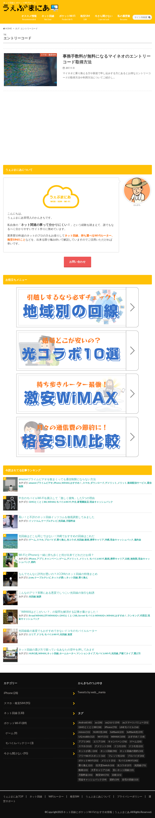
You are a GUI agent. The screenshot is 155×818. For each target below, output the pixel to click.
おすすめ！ (76, 483)
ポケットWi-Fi (67, 17)
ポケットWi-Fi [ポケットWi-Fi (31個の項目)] (88, 760)
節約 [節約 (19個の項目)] (114, 779)
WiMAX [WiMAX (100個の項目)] (118, 736)
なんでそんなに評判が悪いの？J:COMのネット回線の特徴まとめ (58, 573)
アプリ (40, 558)
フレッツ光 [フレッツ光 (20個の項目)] (116, 755)
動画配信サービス (137, 483)
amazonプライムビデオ (41, 483)
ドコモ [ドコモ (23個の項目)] (120, 746)
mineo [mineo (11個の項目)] (84, 731)
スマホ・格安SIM (17, 703)
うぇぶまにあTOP (13, 796)
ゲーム (32, 539)
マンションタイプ (85, 653)
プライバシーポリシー (129, 796)
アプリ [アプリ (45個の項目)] (84, 741)
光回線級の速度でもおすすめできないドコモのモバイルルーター (58, 630)
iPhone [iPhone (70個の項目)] (111, 727)
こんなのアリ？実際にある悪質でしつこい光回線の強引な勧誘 (56, 592)
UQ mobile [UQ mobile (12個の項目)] (86, 736)
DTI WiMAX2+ (51, 615)
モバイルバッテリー (19, 743)
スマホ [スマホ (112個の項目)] (85, 746)
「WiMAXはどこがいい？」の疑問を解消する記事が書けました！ (58, 611)
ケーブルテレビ (49, 521)
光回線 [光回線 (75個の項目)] (140, 765)
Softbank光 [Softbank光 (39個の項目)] (135, 731)
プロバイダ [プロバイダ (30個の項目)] (136, 755)
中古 (74, 502)
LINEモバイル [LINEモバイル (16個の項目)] (129, 727)
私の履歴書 (123, 17)
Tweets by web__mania (91, 692)
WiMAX (65, 483)
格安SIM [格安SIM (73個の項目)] (102, 774)
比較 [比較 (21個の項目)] (116, 774)
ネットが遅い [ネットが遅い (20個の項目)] (88, 751)
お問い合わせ (77, 261)
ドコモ (40, 634)
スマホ (86, 483)
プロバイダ (50, 539)
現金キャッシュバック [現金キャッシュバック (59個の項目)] (92, 779)
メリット (122, 483)
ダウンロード (97, 483)
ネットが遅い (58, 577)
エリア (32, 634)
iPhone (57, 483)
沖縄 (107, 539)
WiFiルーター (56, 796)
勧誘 (39, 596)
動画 (87, 539)
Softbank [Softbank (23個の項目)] (117, 731)
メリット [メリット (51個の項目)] (108, 760)
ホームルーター (67, 653)
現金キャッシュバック (101, 502)
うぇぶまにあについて (98, 796)
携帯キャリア (97, 539)
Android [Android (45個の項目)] (85, 722)
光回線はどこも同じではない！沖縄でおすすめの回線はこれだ (56, 536)
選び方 (137, 653)
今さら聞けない (103, 17)
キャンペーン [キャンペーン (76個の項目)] (117, 741)
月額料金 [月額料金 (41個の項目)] (85, 774)
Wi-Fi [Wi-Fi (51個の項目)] (103, 736)
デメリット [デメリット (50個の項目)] (103, 746)
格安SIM (85, 17)
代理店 (143, 615)
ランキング (133, 615)
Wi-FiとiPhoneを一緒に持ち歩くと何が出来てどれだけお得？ (56, 554)
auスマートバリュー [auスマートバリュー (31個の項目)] (135, 722)
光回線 (61, 521)
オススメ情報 (29, 17)
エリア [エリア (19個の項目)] (99, 741)
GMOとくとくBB (38, 502)
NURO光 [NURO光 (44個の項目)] (100, 731)
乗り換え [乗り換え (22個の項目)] (85, 765)
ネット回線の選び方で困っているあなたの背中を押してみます (56, 649)
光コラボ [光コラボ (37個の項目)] (124, 765)
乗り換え (61, 539)
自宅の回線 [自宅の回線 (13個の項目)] (130, 779)
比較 (127, 558)
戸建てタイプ (126, 653)
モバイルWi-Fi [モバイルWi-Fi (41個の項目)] (128, 760)
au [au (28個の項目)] (98, 722)
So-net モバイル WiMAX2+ (92, 615)
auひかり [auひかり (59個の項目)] (112, 722)
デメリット (111, 483)
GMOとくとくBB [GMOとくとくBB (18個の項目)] (90, 727)
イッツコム (34, 521)
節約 (33, 562)
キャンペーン (51, 558)
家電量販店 (83, 502)
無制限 (133, 558)
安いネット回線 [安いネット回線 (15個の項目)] (123, 770)
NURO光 (33, 653)
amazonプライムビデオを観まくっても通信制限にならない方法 (57, 479)
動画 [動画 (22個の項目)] (83, 770)
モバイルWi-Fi (63, 502)
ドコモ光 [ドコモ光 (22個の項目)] (136, 746)
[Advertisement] (77, 129)
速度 (70, 634)
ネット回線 (48, 17)
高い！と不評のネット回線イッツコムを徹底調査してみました (56, 517)
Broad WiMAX (36, 615)
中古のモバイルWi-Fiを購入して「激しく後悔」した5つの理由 (57, 498)
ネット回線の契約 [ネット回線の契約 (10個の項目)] (131, 751)
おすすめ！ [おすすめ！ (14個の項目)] (136, 736)
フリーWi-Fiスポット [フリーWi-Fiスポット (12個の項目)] (92, 755)
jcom (31, 577)
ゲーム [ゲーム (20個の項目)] (135, 741)
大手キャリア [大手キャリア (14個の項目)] (100, 770)
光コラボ (71, 539)
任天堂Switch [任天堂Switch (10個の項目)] (105, 765)
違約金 (137, 539)
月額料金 (70, 521)
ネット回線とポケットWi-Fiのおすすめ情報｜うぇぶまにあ (96, 812)
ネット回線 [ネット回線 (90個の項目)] (108, 751)
